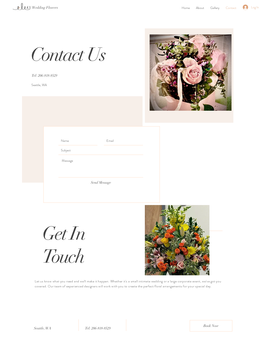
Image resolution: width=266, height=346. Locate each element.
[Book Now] (211, 325)
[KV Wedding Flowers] (42, 8)
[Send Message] (101, 182)
